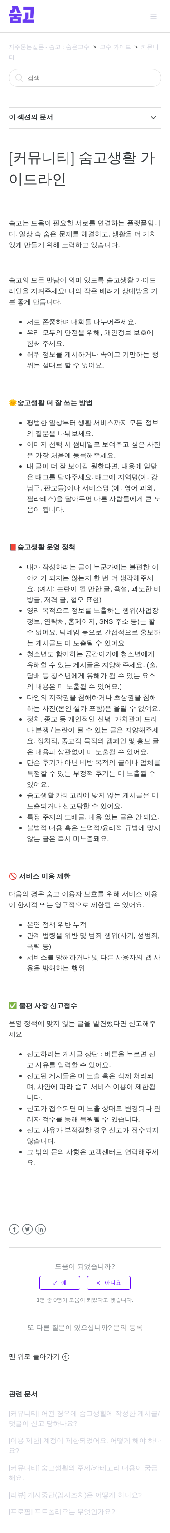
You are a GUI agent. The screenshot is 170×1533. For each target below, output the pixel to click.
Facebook (14, 1229)
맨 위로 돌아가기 (39, 1356)
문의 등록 (127, 1327)
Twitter (27, 1229)
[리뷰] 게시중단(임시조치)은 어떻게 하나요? (75, 1495)
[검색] (85, 78)
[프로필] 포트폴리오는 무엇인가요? (62, 1511)
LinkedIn (40, 1229)
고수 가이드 (115, 46)
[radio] (59, 1282)
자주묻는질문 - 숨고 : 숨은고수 (49, 46)
